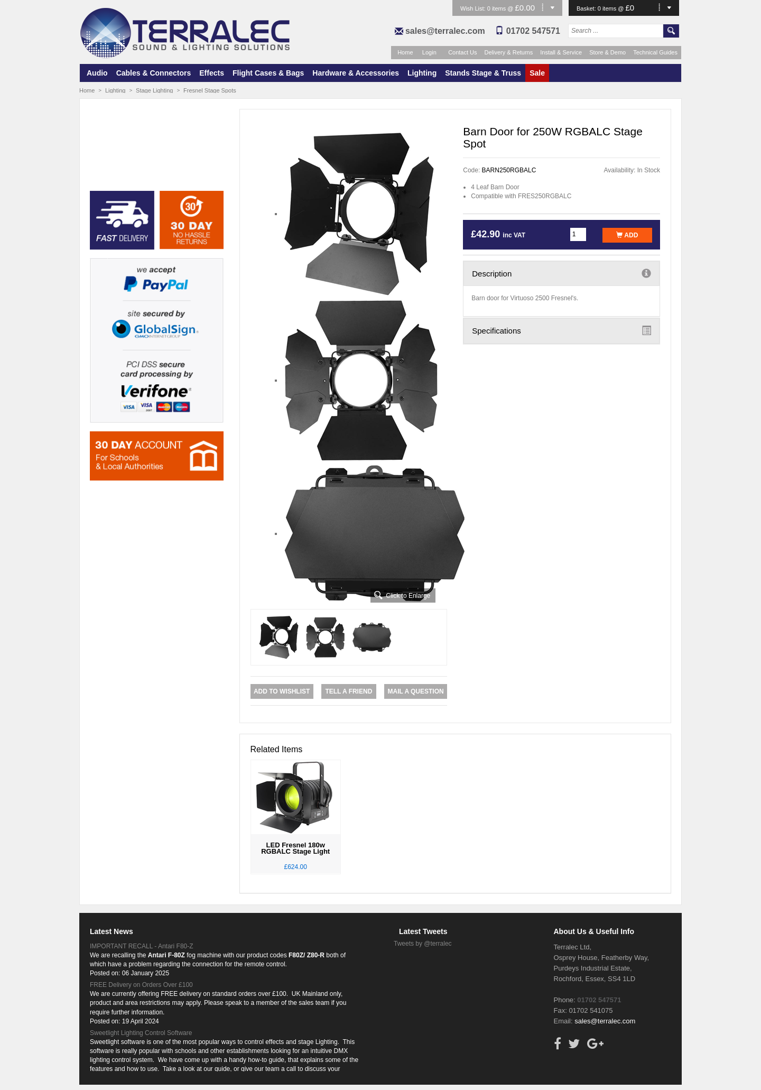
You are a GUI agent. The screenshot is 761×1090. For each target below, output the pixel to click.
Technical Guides (655, 52)
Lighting (422, 73)
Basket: (587, 8)
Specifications (561, 330)
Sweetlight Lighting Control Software (141, 1033)
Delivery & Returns (509, 52)
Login (429, 52)
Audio (97, 73)
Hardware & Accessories (355, 73)
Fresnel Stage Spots (209, 90)
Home (405, 52)
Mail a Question (415, 691)
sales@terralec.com (445, 30)
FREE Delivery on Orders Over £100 (141, 985)
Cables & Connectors (153, 73)
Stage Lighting (154, 90)
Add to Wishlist (282, 691)
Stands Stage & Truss (483, 73)
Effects (211, 73)
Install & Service (561, 52)
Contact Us (462, 52)
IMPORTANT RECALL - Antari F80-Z (141, 946)
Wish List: (473, 8)
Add (627, 235)
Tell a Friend (348, 691)
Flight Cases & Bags (268, 73)
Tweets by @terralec (423, 943)
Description (561, 273)
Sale (537, 73)
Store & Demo (607, 52)
